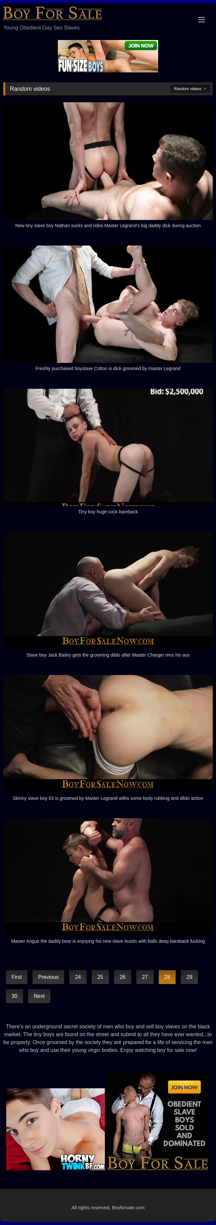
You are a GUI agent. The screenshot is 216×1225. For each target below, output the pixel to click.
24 (78, 977)
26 (123, 977)
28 (167, 977)
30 (14, 996)
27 (145, 977)
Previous (48, 977)
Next (39, 996)
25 (100, 977)
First (17, 977)
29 (189, 977)
